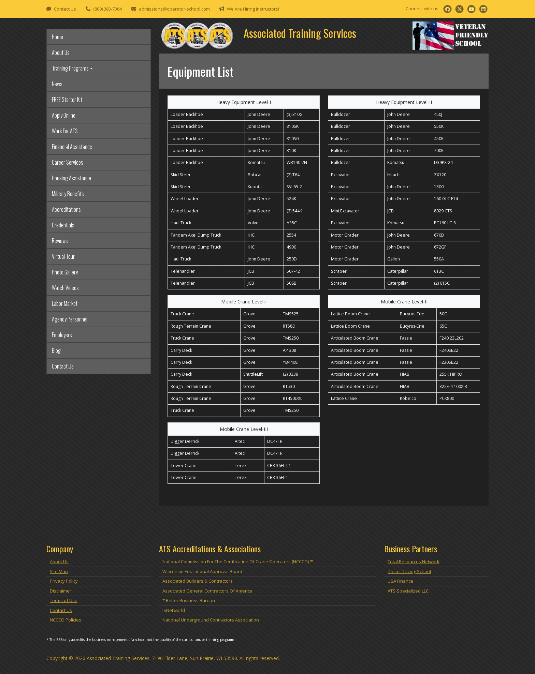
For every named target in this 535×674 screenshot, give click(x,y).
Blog (56, 350)
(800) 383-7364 (107, 9)
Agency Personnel (69, 319)
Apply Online (63, 115)
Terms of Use (63, 600)
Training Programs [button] (70, 68)
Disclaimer (60, 591)
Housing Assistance (71, 178)
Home (57, 37)
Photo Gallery (65, 272)
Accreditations (66, 209)
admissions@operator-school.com (174, 9)
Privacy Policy (64, 581)
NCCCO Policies (65, 620)
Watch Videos (65, 288)
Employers (62, 335)
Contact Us (65, 9)
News (57, 84)
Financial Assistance (72, 147)
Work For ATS (65, 131)
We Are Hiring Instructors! (253, 9)
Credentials (63, 225)
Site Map (59, 571)
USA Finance (400, 581)
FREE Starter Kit (67, 99)
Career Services (67, 162)
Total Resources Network (413, 561)
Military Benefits (68, 194)
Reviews (60, 241)
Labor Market (64, 303)
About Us (61, 52)
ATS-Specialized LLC (408, 591)
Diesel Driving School (409, 571)
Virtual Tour (63, 256)
